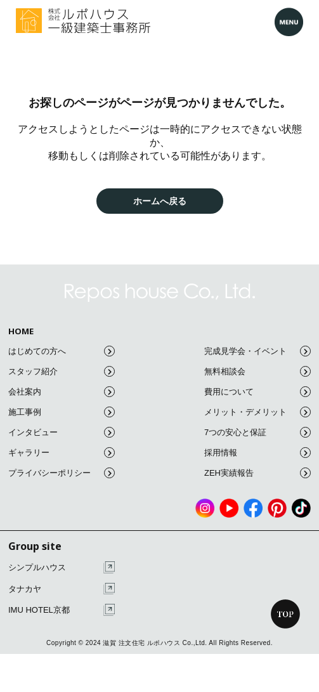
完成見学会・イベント (257, 351)
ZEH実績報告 (257, 472)
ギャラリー (61, 452)
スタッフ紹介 (61, 371)
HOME (21, 331)
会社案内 (61, 391)
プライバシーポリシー (61, 472)
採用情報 (257, 452)
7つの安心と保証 (257, 432)
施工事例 (61, 412)
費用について (257, 391)
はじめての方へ (61, 351)
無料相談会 (257, 371)
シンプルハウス (61, 567)
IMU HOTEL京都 (61, 610)
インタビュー (61, 432)
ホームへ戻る (159, 201)
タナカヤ (61, 589)
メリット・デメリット (257, 412)
